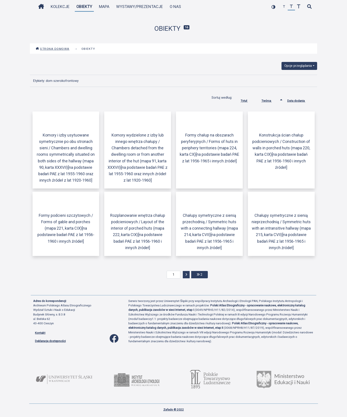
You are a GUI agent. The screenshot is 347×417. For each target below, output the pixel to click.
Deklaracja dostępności (50, 341)
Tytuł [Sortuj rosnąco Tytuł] (247, 99)
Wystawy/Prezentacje (139, 6)
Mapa (104, 6)
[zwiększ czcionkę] (298, 6)
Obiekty (84, 6)
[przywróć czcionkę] (291, 6)
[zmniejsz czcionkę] (284, 6)
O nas (175, 6)
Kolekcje (60, 6)
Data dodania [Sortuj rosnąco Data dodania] (299, 99)
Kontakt (40, 332)
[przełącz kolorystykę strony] (273, 6)
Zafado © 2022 (173, 409)
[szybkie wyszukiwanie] (309, 6)
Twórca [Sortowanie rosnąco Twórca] (269, 99)
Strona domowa (52, 48)
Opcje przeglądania (298, 66)
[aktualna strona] (174, 275)
